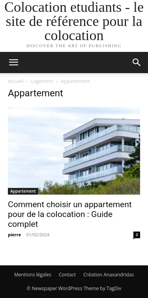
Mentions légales (32, 274)
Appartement (23, 191)
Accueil (15, 81)
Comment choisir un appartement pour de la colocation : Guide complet (70, 214)
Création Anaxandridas (108, 274)
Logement (42, 81)
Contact (67, 274)
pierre (14, 234)
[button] (13, 62)
